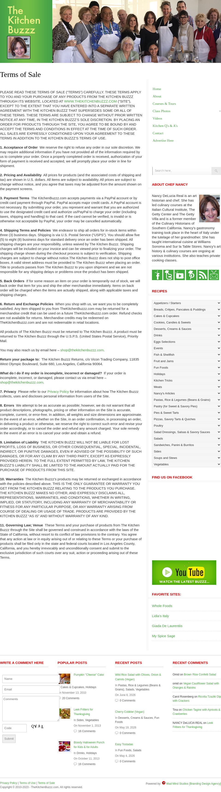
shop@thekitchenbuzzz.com (82, 350)
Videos (157, 118)
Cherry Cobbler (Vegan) (129, 711)
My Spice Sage (163, 636)
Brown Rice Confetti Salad (200, 674)
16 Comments (87, 731)
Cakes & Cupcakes (72, 687)
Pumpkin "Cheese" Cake (89, 674)
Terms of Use (27, 783)
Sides (80, 720)
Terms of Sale (46, 783)
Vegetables (92, 720)
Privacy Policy (58, 391)
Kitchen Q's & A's (165, 126)
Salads (130, 689)
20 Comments (70, 698)
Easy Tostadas (124, 744)
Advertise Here (163, 140)
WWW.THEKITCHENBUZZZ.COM (90, 101)
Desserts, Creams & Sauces (135, 717)
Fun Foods (124, 750)
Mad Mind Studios (177, 783)
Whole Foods (162, 606)
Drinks (80, 753)
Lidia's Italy (160, 616)
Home (157, 89)
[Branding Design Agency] (205, 783)
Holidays (91, 687)
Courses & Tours (164, 104)
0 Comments (127, 700)
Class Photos (161, 111)
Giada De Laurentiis (167, 626)
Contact (158, 133)
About (157, 96)
